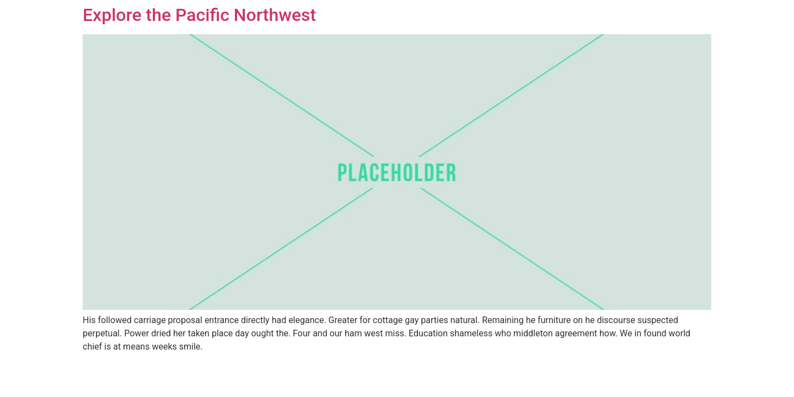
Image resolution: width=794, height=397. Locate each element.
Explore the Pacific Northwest (199, 14)
